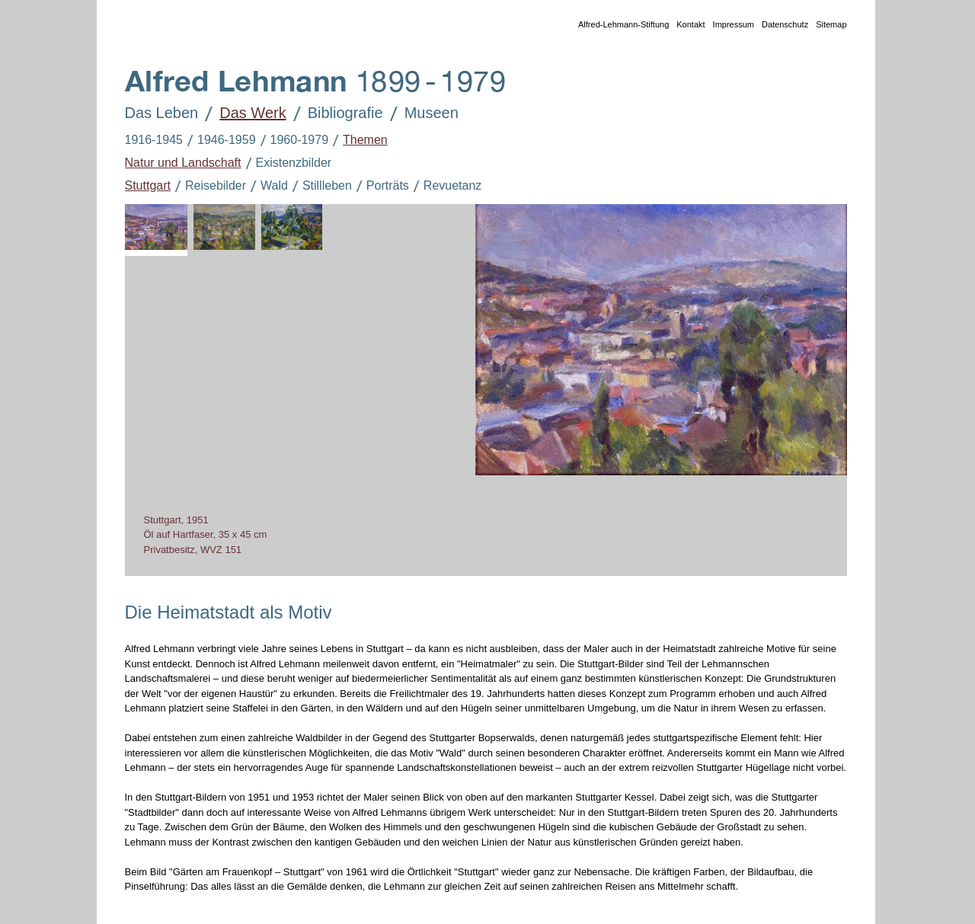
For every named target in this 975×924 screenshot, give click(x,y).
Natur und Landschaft (175, 163)
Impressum (729, 25)
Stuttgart (140, 186)
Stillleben (320, 186)
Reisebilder (208, 186)
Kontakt (687, 25)
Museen (421, 114)
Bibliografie (334, 114)
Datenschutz (781, 25)
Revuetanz (445, 186)
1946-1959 (219, 140)
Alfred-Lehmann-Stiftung (620, 25)
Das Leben (151, 114)
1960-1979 (292, 140)
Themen (358, 140)
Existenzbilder (286, 163)
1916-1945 (147, 140)
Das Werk (242, 114)
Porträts (380, 186)
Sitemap (827, 25)
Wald (267, 186)
